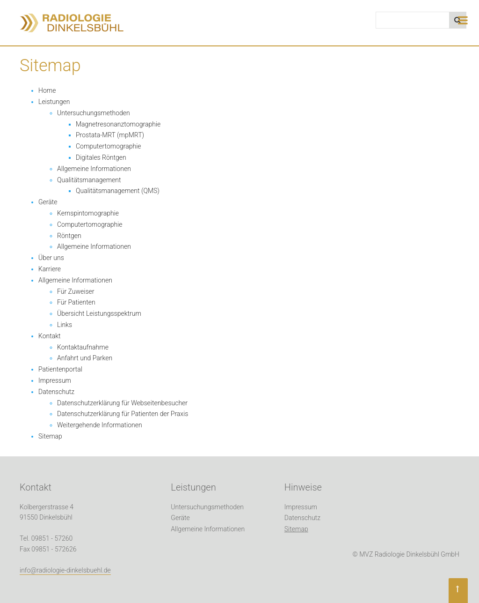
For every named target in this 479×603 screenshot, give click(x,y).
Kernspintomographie (88, 213)
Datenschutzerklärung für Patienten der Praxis (122, 413)
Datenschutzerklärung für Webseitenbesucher (122, 403)
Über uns (51, 257)
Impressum (54, 380)
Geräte (48, 202)
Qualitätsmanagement (89, 180)
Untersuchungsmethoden (93, 113)
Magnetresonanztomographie (118, 124)
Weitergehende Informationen (99, 425)
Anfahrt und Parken (84, 358)
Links (64, 324)
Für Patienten (76, 302)
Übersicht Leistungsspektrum (99, 313)
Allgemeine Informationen (94, 168)
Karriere (49, 269)
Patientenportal (60, 369)
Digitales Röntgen (101, 157)
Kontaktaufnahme (83, 347)
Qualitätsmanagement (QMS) (118, 190)
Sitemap (50, 436)
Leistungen (54, 101)
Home (47, 90)
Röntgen (69, 235)
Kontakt (49, 336)
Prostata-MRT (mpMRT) (110, 135)
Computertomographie (108, 146)
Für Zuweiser (75, 291)
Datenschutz (56, 391)
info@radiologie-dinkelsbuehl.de (65, 570)
